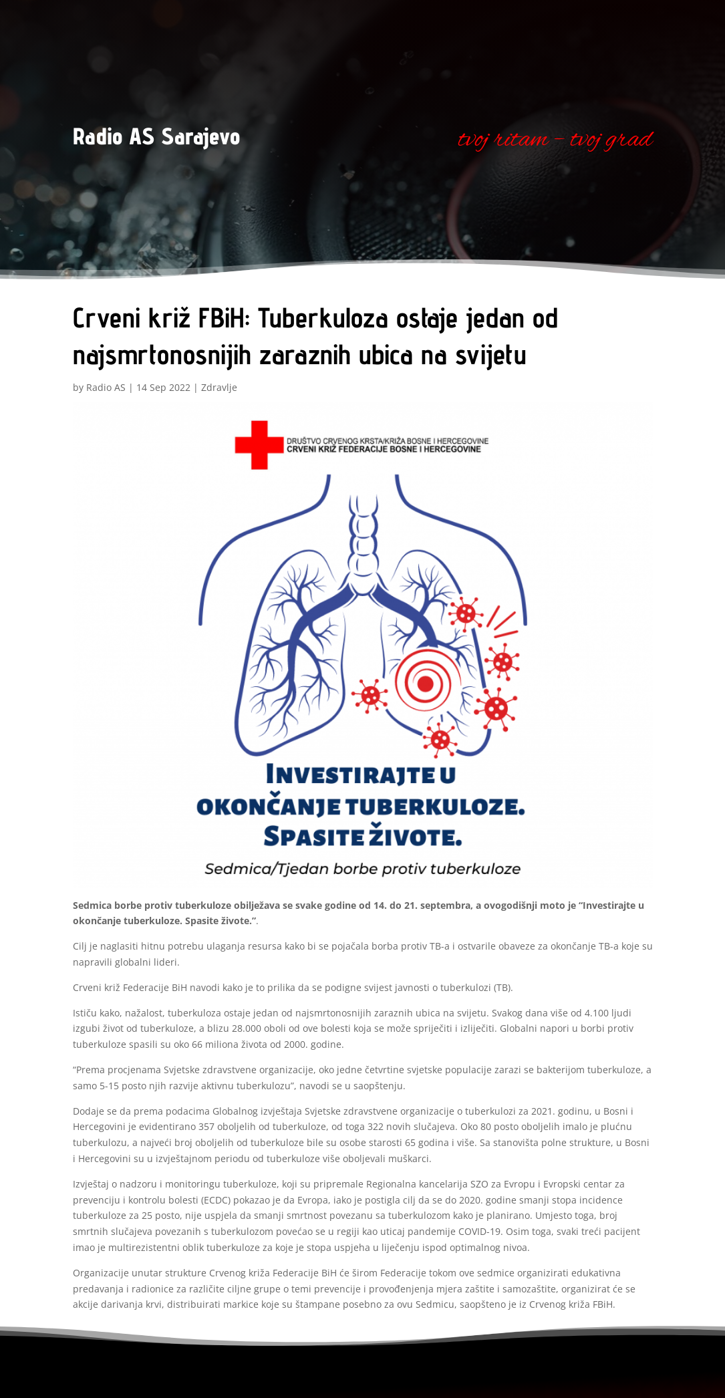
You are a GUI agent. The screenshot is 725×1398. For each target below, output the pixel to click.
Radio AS (106, 387)
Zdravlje (219, 387)
